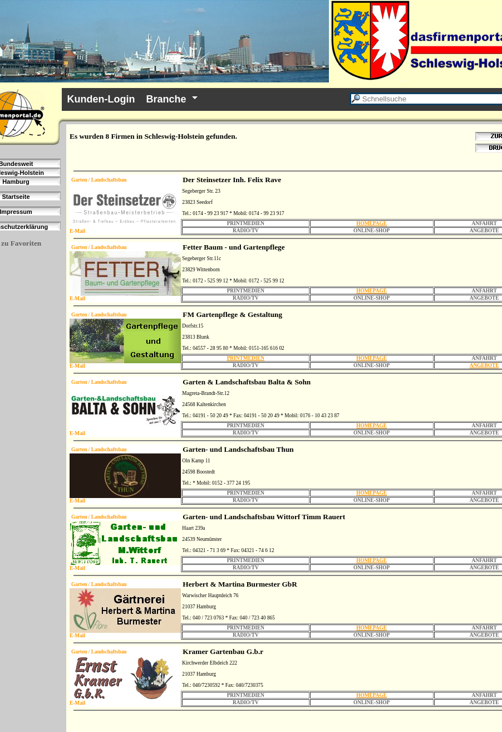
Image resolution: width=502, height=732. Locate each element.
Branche (166, 99)
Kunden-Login (101, 99)
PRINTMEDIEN (245, 358)
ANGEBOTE (484, 365)
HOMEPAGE (371, 223)
